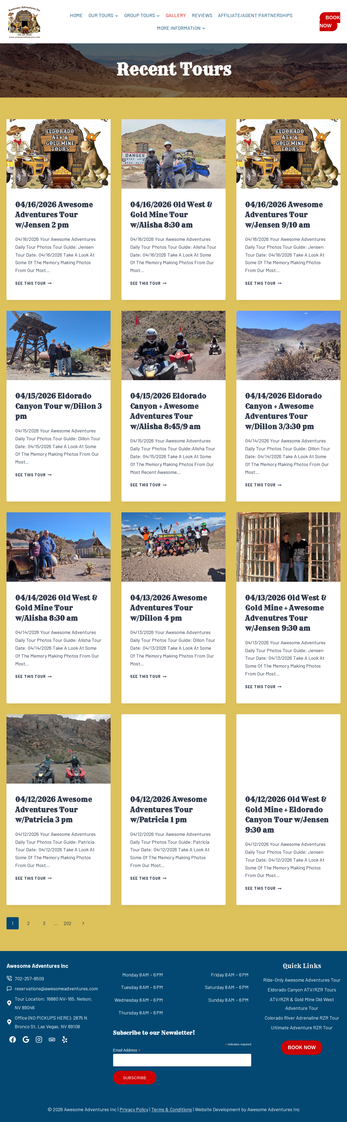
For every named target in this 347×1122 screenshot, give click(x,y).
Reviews (202, 15)
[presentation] (59, 154)
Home (76, 15)
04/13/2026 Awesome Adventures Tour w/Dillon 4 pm (168, 608)
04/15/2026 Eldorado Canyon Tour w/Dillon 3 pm (58, 406)
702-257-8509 (29, 978)
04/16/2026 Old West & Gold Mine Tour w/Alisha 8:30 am (171, 215)
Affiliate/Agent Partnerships (255, 15)
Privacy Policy (134, 1109)
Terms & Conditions (171, 1109)
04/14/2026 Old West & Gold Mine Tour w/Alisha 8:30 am (56, 608)
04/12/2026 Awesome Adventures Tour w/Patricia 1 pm (168, 809)
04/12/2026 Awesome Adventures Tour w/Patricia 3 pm (53, 809)
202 (67, 923)
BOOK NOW (330, 21)
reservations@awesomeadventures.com (56, 988)
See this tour (33, 283)
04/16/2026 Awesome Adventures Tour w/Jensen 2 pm (54, 215)
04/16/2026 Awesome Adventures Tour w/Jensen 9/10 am (284, 215)
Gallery (176, 15)
